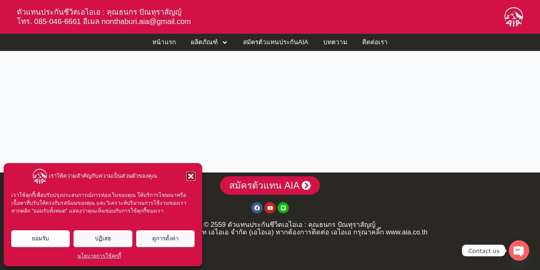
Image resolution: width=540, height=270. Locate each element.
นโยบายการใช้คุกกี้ (99, 256)
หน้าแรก (164, 42)
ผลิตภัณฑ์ (209, 43)
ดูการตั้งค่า (165, 238)
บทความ (335, 42)
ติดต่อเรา (375, 42)
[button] (191, 176)
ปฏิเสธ (103, 238)
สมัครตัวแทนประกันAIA (275, 42)
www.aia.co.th (407, 232)
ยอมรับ (40, 238)
